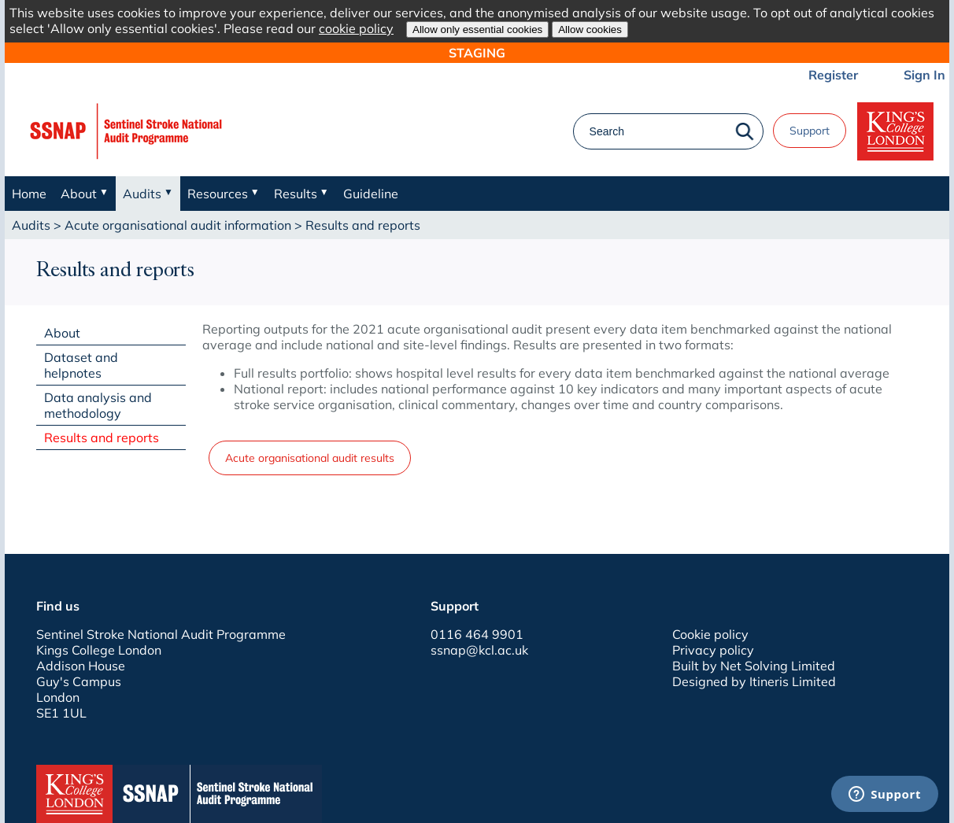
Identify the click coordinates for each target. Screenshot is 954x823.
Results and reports (101, 437)
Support (809, 131)
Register (833, 75)
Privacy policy (713, 650)
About (62, 333)
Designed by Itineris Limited (754, 681)
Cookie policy (710, 634)
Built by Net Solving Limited (753, 666)
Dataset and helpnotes (81, 365)
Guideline (370, 193)
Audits (31, 225)
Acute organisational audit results (309, 458)
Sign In (924, 75)
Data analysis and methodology (98, 405)
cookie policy (356, 28)
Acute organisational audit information (178, 225)
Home (29, 193)
